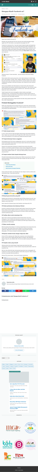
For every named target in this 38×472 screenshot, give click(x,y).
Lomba (3, 366)
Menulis (12, 366)
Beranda (19, 467)
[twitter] (12, 291)
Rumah (3, 368)
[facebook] (5, 291)
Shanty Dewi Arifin (19, 346)
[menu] (3, 4)
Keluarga (25, 364)
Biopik (7, 364)
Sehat (7, 368)
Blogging (11, 364)
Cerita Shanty (20, 470)
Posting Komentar (21, 14)
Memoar (7, 366)
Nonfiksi (16, 366)
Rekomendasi (30, 366)
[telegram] (32, 291)
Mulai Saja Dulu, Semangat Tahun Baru (13, 168)
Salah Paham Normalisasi (10, 164)
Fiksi (19, 364)
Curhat (15, 364)
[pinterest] (19, 291)
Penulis (25, 366)
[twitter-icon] (33, 1)
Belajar (3, 364)
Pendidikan (21, 366)
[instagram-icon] (35, 1)
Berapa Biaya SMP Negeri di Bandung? (18, 401)
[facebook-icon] (31, 1)
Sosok (14, 368)
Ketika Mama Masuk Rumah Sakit (17, 396)
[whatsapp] (25, 291)
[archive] (5, 358)
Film (22, 364)
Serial (11, 368)
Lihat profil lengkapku (19, 350)
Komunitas (31, 364)
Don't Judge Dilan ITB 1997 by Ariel (17, 383)
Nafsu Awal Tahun (9, 166)
